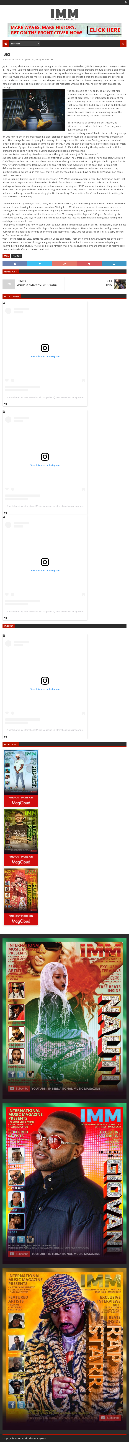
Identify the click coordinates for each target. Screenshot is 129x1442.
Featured (17, 256)
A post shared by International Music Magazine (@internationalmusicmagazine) (45, 397)
